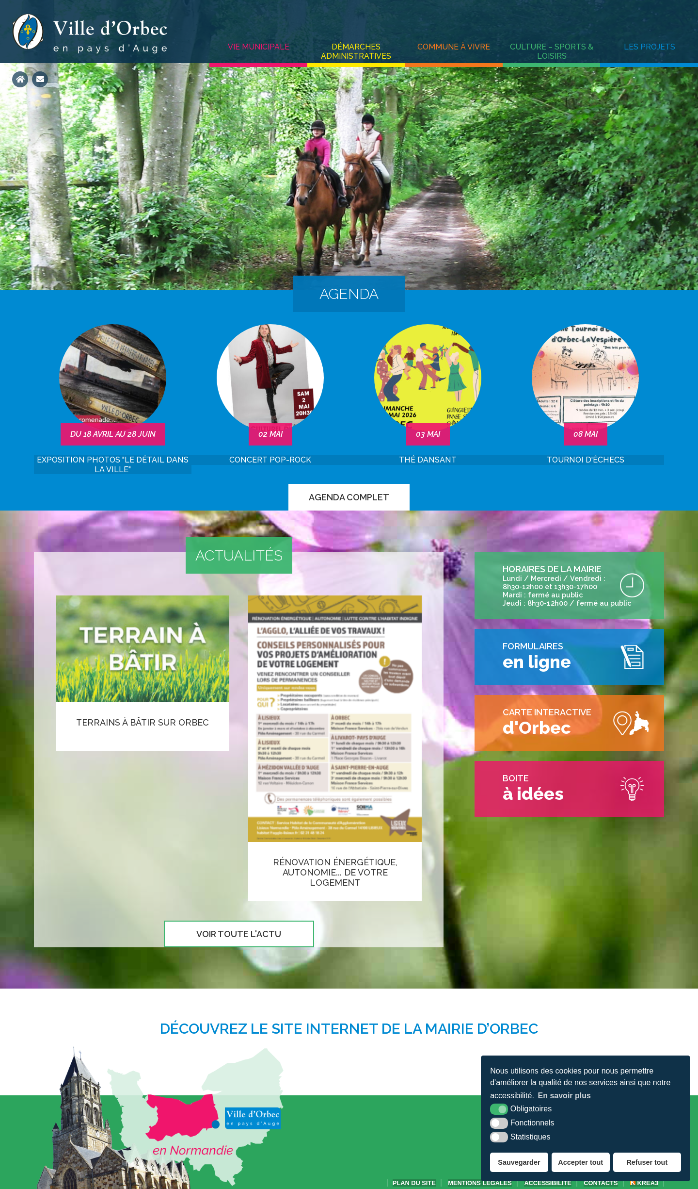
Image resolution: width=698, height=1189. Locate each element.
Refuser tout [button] (646, 1162)
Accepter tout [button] (580, 1162)
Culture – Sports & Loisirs (551, 51)
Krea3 (644, 1183)
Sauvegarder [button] (519, 1162)
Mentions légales (480, 1183)
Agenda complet (349, 497)
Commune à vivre (453, 46)
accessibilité (547, 1183)
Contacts (601, 1183)
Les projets (649, 46)
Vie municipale (258, 46)
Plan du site (414, 1183)
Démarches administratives (356, 51)
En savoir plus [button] (564, 1095)
